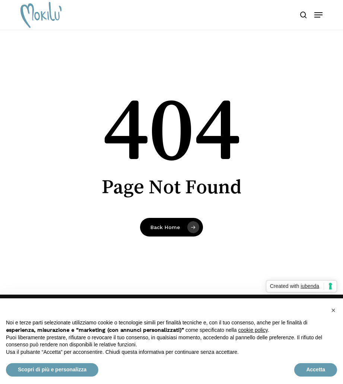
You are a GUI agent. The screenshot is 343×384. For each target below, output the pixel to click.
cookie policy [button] (253, 330)
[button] (318, 15)
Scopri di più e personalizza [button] (52, 369)
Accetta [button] (315, 369)
